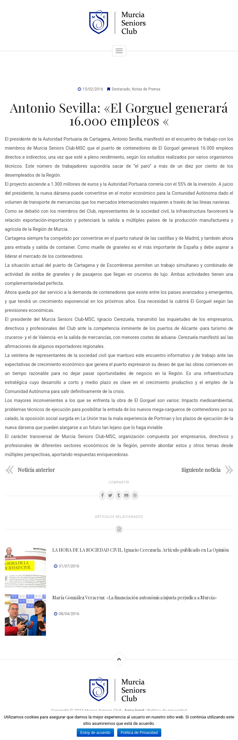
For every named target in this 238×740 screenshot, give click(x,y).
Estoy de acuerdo (95, 732)
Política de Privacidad (139, 732)
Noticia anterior (36, 469)
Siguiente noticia (200, 469)
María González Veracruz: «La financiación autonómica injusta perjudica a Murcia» (134, 598)
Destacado (121, 89)
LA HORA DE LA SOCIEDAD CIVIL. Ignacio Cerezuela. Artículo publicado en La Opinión (140, 550)
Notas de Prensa (146, 89)
